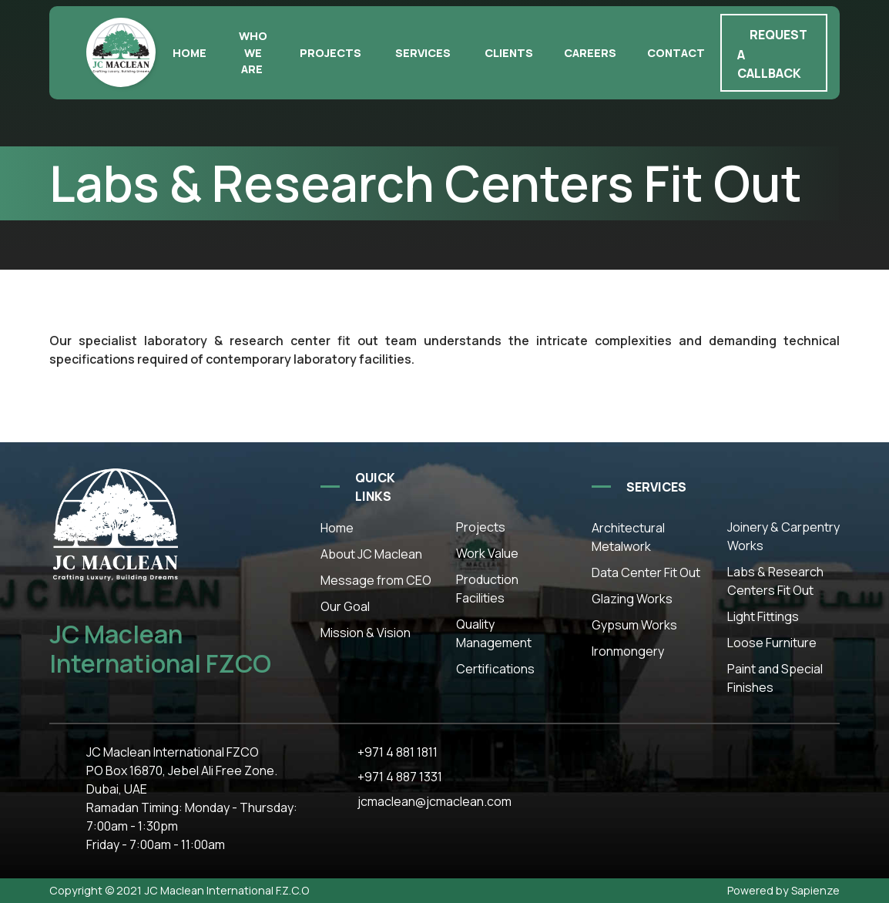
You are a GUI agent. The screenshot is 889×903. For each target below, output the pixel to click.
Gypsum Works (634, 624)
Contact (676, 52)
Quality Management (494, 633)
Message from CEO (375, 580)
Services (423, 52)
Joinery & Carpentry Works (783, 536)
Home (189, 52)
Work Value (487, 553)
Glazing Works (632, 598)
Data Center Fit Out (646, 572)
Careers (590, 52)
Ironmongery (628, 651)
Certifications (495, 668)
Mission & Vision (365, 632)
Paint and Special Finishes (775, 678)
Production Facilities (487, 588)
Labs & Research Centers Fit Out (775, 581)
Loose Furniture (772, 642)
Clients (509, 52)
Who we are (253, 52)
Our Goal (345, 606)
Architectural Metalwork (628, 537)
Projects (330, 52)
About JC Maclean (371, 553)
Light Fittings (763, 616)
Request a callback (772, 54)
